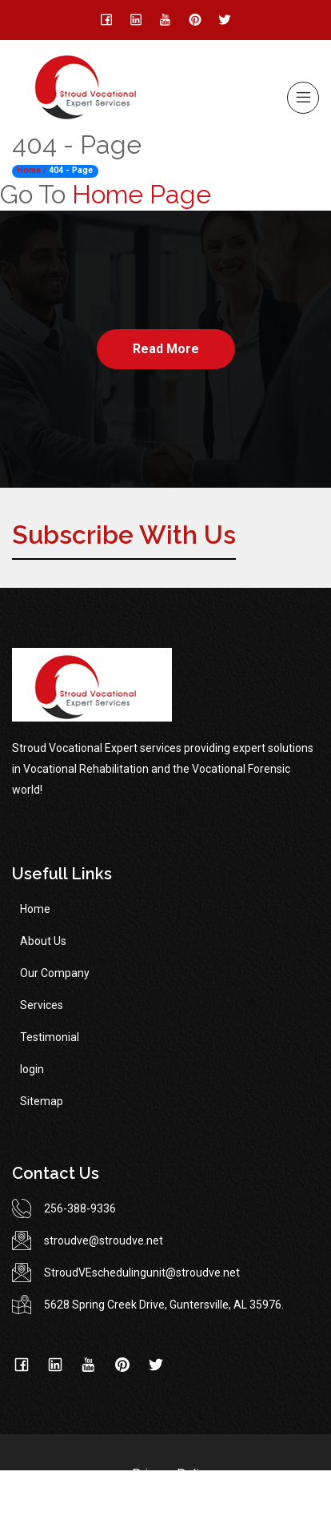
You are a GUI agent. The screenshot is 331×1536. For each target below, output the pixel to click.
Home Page (141, 194)
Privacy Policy (172, 1474)
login (32, 1069)
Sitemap (41, 1101)
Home (35, 909)
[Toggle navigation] (303, 98)
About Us (43, 941)
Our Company (55, 973)
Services (41, 1005)
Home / (31, 170)
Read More (166, 348)
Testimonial (49, 1037)
